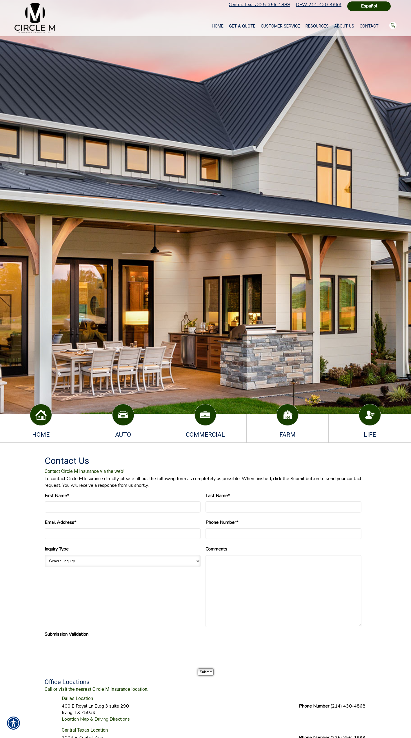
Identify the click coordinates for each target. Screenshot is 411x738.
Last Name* (218, 496)
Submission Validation (66, 634)
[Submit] (206, 672)
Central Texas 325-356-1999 (259, 4)
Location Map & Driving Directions (96, 719)
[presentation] (89, 651)
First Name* (57, 496)
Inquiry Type (57, 549)
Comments (216, 549)
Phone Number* (222, 522)
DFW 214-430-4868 (318, 4)
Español (369, 6)
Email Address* (60, 522)
